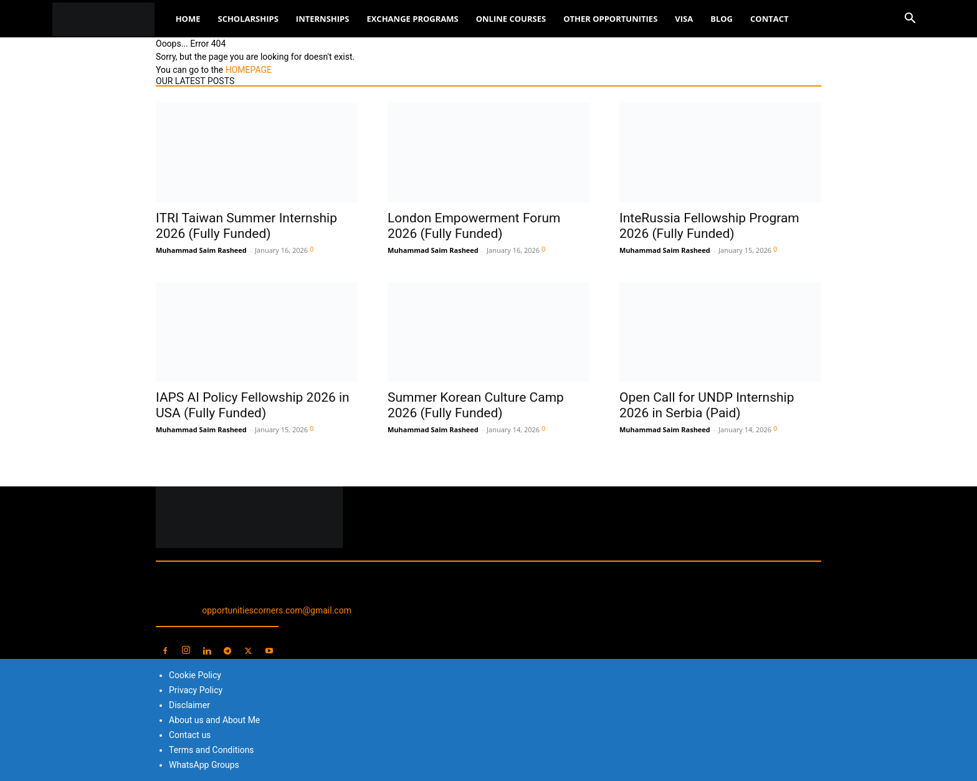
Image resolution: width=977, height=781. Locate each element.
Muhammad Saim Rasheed (201, 250)
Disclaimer (189, 705)
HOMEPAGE (249, 70)
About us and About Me (214, 720)
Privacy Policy (195, 690)
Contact (769, 18)
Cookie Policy (195, 675)
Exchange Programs (412, 18)
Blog (721, 18)
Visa (684, 18)
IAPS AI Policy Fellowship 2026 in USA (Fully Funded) (253, 405)
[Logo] (109, 19)
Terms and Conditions (211, 750)
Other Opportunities (610, 18)
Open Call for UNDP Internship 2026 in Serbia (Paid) (706, 405)
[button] (910, 20)
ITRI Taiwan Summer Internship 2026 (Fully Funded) (246, 226)
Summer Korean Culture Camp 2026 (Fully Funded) (476, 405)
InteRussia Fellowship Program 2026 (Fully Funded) (709, 226)
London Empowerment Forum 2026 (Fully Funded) (474, 226)
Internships (323, 18)
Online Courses (511, 18)
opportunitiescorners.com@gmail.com (276, 610)
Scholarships (247, 18)
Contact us (190, 735)
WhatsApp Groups (204, 765)
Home (188, 18)
